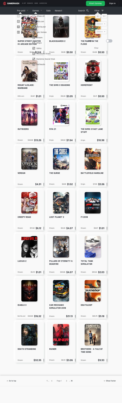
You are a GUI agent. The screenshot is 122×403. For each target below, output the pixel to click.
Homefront (87, 101)
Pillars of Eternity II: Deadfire (61, 279)
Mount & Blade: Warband (26, 103)
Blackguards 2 (57, 57)
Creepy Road (24, 233)
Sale (48, 10)
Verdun (21, 189)
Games (36, 10)
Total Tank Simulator (87, 279)
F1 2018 (84, 233)
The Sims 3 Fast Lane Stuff (92, 147)
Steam (20, 69)
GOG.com (21, 113)
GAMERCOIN (43, 3)
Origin (51, 113)
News (36, 3)
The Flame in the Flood (89, 59)
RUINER (52, 365)
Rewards (30, 3)
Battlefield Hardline (92, 189)
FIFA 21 (52, 145)
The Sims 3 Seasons (59, 101)
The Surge (54, 189)
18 (71, 397)
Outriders (23, 145)
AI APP (24, 3)
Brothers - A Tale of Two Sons (92, 367)
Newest (58, 10)
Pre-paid (21, 10)
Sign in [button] (112, 3)
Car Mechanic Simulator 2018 (57, 323)
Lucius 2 (22, 277)
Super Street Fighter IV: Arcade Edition (29, 59)
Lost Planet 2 (56, 233)
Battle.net (21, 333)
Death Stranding (27, 365)
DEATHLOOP (86, 321)
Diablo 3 (22, 321)
